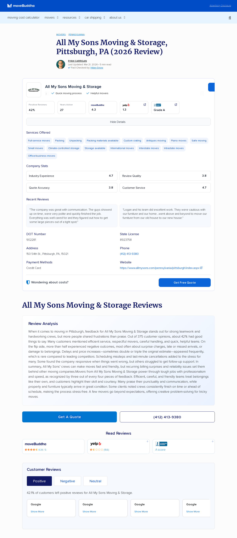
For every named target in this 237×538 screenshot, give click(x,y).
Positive (39, 481)
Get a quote (69, 417)
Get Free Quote (185, 282)
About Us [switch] (115, 17)
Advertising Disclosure (220, 5)
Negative (67, 481)
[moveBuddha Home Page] (20, 6)
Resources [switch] (69, 17)
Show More (37, 511)
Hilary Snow (97, 68)
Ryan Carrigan (77, 61)
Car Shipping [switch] (93, 17)
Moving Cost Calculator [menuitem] (23, 17)
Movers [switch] (50, 17)
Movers (61, 34)
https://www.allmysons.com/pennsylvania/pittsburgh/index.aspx (161, 267)
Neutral (95, 481)
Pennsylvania (77, 34)
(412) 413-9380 (129, 253)
